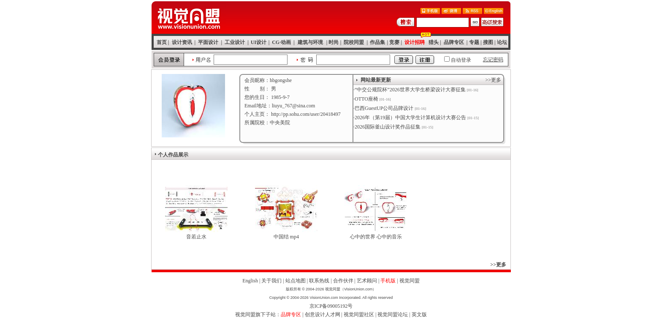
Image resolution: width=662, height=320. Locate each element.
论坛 (502, 42)
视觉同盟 (409, 281)
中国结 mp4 (286, 237)
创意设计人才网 (322, 314)
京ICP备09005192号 (331, 306)
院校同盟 (354, 42)
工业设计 (235, 42)
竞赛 (394, 42)
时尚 (333, 42)
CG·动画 (281, 42)
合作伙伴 (343, 281)
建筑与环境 (310, 42)
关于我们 (271, 281)
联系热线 (319, 281)
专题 (474, 42)
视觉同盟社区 (359, 314)
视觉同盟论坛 (392, 314)
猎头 (434, 42)
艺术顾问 (367, 281)
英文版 (419, 314)
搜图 (488, 42)
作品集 (377, 42)
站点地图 (295, 281)
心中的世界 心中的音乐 (376, 237)
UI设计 (258, 42)
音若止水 (196, 237)
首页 (162, 42)
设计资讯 (182, 42)
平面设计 (208, 42)
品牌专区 (454, 42)
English (250, 281)
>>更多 (493, 80)
